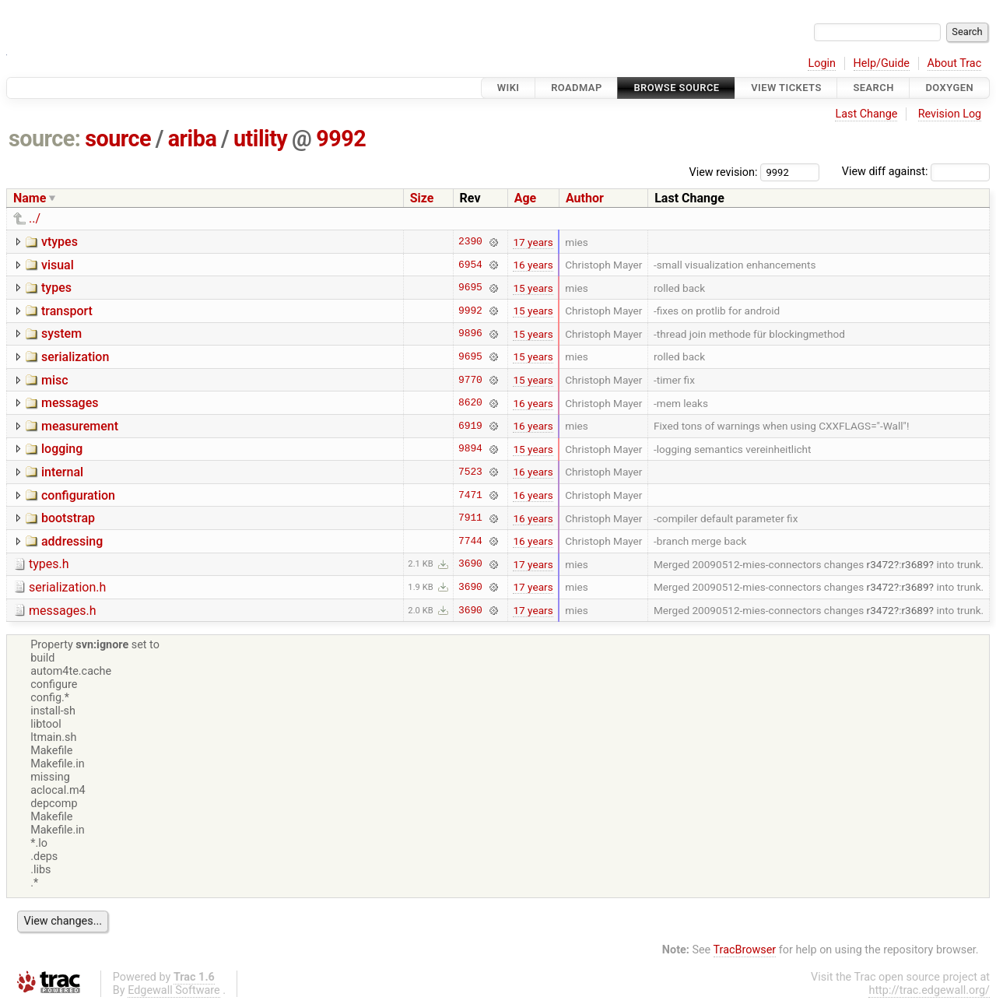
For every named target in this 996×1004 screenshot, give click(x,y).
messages (69, 402)
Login (822, 63)
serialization (75, 356)
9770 (470, 380)
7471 (470, 495)
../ (34, 218)
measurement (79, 426)
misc (54, 380)
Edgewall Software (174, 990)
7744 (470, 541)
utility (260, 138)
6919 (470, 426)
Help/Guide (882, 63)
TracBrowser (745, 950)
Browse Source (676, 87)
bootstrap (68, 518)
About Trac (955, 63)
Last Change (866, 114)
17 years (532, 242)
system (61, 333)
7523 (470, 472)
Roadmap (576, 87)
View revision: (723, 171)
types (56, 287)
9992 (341, 138)
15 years (532, 288)
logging (61, 448)
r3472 (880, 564)
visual (57, 265)
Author (585, 198)
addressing (72, 541)
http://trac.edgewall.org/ (929, 990)
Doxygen (949, 87)
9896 (470, 334)
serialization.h (67, 587)
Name (29, 198)
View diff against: (916, 171)
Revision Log (950, 114)
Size (422, 198)
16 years (532, 264)
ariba (192, 138)
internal (62, 472)
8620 (470, 403)
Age (525, 198)
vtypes (59, 241)
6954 (470, 265)
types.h (49, 563)
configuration (78, 495)
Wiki (508, 87)
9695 (470, 288)
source (118, 138)
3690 (470, 564)
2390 (470, 242)
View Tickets (786, 87)
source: (45, 138)
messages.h (62, 610)
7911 (470, 518)
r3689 (914, 564)
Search (873, 87)
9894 (470, 449)
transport (67, 311)
